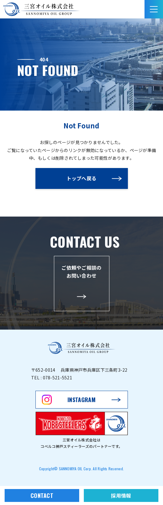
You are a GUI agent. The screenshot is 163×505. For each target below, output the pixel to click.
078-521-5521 (57, 377)
